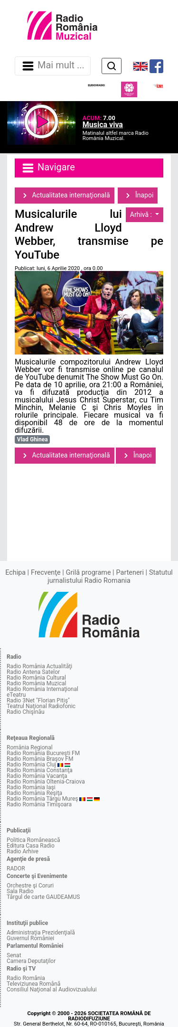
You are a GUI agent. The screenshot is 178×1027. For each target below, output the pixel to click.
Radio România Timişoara (39, 804)
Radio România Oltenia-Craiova (46, 781)
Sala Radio (20, 891)
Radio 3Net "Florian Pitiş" (38, 700)
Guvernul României (30, 938)
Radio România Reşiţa (34, 793)
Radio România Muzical (36, 683)
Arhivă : (142, 214)
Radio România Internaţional (42, 689)
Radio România (26, 978)
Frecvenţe (45, 573)
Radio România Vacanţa (37, 776)
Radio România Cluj (31, 764)
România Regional (30, 747)
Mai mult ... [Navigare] (52, 66)
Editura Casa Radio (31, 845)
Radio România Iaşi (31, 787)
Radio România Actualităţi (39, 666)
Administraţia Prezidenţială (41, 932)
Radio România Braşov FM (40, 759)
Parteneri (130, 573)
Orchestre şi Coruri (30, 885)
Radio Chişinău (26, 712)
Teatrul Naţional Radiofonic (41, 706)
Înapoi (137, 195)
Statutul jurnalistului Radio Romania (110, 576)
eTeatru (16, 694)
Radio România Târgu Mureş (42, 798)
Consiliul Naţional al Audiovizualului (52, 989)
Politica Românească (33, 840)
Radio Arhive (22, 851)
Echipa (15, 573)
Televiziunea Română (33, 983)
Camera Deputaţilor (31, 961)
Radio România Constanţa (40, 770)
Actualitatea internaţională (64, 195)
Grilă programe (88, 573)
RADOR (16, 868)
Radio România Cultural (36, 677)
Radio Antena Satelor (33, 672)
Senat (14, 955)
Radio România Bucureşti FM (43, 753)
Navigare (48, 168)
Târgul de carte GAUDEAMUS (43, 897)
